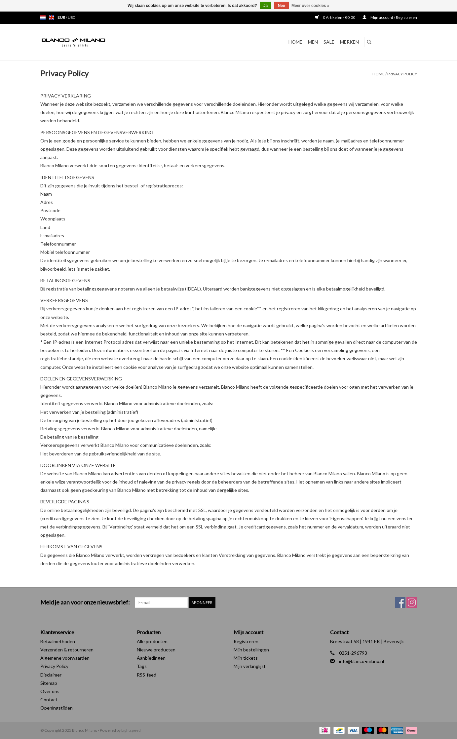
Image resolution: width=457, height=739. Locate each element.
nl (43, 17)
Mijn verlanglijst (250, 666)
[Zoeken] (390, 42)
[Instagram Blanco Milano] (411, 602)
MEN (313, 42)
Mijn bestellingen (251, 649)
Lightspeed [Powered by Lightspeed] (131, 730)
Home (295, 42)
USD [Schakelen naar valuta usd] (71, 17)
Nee (281, 5)
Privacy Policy (402, 73)
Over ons (49, 691)
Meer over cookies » (310, 5)
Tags (142, 666)
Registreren (246, 641)
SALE (329, 42)
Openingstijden (56, 708)
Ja (265, 5)
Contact (48, 699)
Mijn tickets (246, 658)
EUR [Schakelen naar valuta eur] (61, 17)
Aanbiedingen (151, 658)
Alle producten (152, 641)
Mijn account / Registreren (389, 17)
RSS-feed (146, 675)
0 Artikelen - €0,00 (335, 17)
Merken (349, 42)
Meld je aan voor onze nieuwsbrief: (85, 602)
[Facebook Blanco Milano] (400, 602)
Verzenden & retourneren (67, 649)
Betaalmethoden (57, 641)
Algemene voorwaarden (65, 658)
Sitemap (48, 683)
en (51, 17)
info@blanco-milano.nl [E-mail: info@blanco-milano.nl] (361, 661)
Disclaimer (50, 675)
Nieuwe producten (156, 649)
